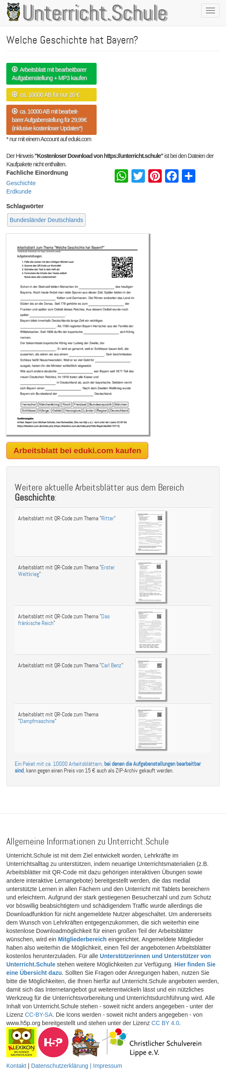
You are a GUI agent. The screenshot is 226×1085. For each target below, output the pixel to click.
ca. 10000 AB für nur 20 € (45, 94)
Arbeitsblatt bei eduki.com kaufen (77, 450)
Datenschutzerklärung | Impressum (76, 1065)
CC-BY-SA (39, 1014)
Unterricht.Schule (94, 13)
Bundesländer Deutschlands (46, 220)
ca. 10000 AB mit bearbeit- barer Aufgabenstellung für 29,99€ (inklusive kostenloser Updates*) (49, 120)
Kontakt (16, 1065)
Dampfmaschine (37, 721)
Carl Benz (111, 665)
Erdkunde (19, 191)
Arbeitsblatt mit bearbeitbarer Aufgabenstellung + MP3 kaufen (49, 73)
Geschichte (21, 183)
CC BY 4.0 (165, 1023)
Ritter (107, 518)
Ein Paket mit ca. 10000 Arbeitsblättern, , (108, 767)
